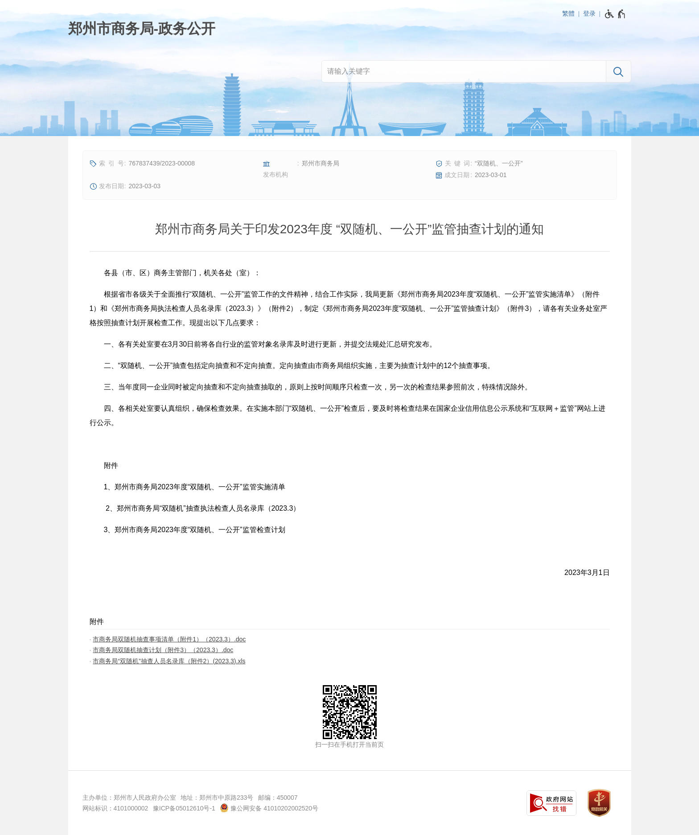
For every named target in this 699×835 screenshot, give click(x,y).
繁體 (568, 13)
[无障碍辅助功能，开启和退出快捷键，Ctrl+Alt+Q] (615, 13)
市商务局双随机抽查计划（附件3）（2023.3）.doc (163, 649)
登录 (589, 13)
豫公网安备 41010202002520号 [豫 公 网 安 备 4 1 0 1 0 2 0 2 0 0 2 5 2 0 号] (269, 807)
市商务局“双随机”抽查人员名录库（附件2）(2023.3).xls (169, 661)
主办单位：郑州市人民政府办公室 (129, 797)
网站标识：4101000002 (115, 808)
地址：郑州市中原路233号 (217, 797)
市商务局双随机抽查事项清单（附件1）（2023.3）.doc (169, 639)
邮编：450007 (278, 797)
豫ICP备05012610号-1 (184, 808)
